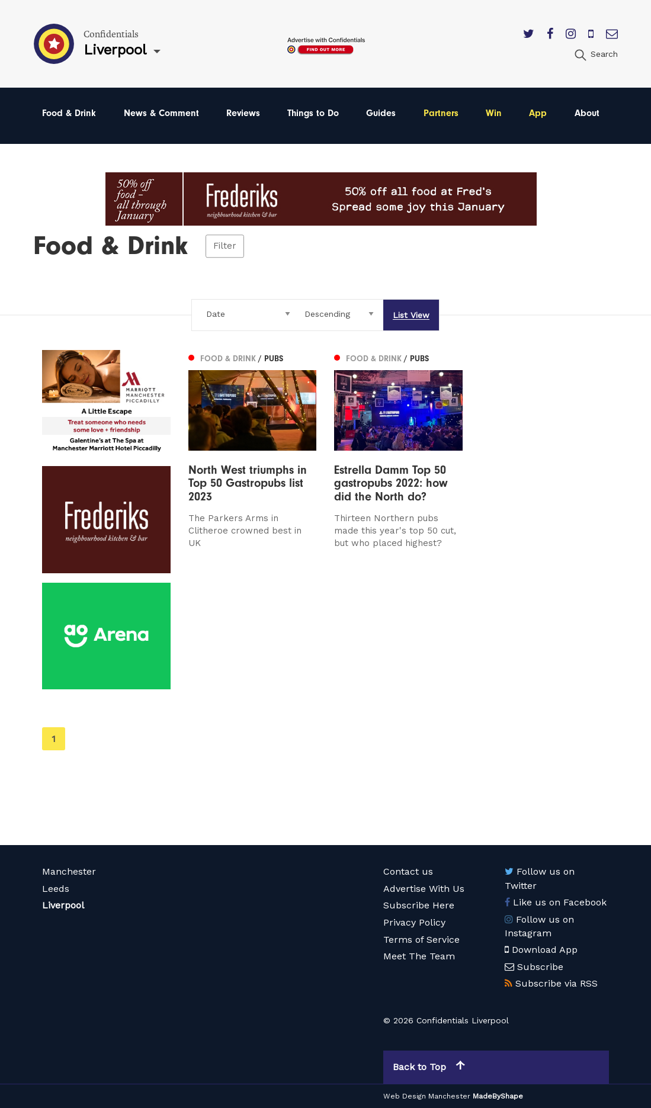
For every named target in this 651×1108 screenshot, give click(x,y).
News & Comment (161, 113)
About (587, 113)
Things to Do (313, 113)
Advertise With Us (423, 888)
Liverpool (63, 905)
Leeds (55, 888)
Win (494, 113)
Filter (224, 245)
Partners (441, 113)
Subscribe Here (418, 905)
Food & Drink (69, 113)
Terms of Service (421, 939)
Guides (381, 113)
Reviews (243, 113)
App (538, 113)
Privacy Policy (414, 922)
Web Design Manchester (426, 1096)
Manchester (69, 871)
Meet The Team (419, 956)
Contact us (408, 871)
